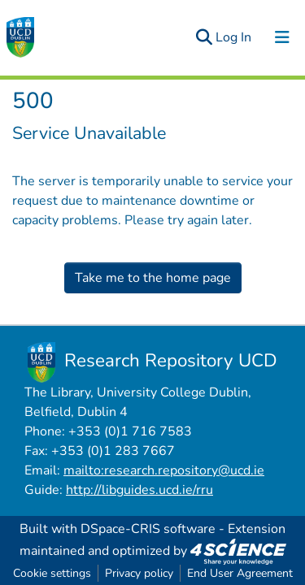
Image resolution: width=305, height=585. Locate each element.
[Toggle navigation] (282, 37)
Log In (234, 37)
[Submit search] (204, 37)
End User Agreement (240, 573)
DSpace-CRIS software (148, 529)
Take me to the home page (153, 278)
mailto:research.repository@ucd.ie (163, 470)
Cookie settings (52, 573)
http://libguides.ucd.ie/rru (139, 490)
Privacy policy (139, 573)
